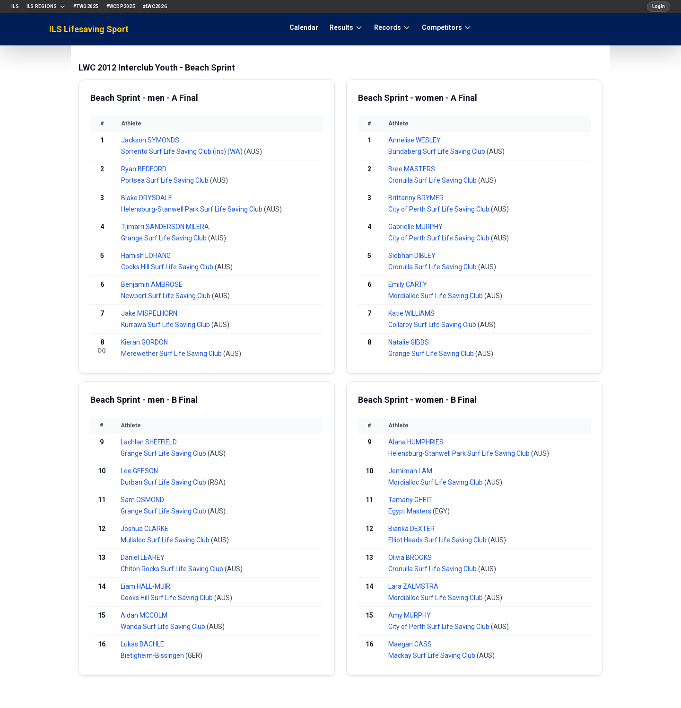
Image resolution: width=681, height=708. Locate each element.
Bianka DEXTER (411, 528)
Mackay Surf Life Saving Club (432, 655)
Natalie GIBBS (408, 342)
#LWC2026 (155, 6)
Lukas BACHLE (142, 644)
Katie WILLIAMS (411, 313)
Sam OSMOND (142, 500)
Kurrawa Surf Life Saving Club (166, 324)
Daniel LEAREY (143, 557)
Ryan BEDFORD (143, 169)
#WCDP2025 (120, 6)
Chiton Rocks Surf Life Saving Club (173, 569)
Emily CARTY (407, 284)
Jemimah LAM (410, 471)
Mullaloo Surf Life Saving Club (166, 540)
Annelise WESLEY (414, 140)
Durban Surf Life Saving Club (164, 482)
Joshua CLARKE (144, 528)
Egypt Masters (410, 511)
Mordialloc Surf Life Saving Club (436, 296)
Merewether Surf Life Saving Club (172, 353)
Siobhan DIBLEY (412, 255)
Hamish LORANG (146, 255)
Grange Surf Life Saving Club (164, 238)
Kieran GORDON (144, 342)
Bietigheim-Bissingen (153, 655)
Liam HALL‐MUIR (145, 586)
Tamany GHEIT (410, 500)
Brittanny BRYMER (416, 198)
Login (658, 6)
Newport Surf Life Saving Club (166, 296)
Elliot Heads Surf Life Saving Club (438, 540)
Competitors (446, 27)
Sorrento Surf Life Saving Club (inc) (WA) (182, 151)
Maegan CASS (410, 644)
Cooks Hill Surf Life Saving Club (168, 267)
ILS (15, 6)
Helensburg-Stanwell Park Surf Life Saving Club (192, 209)
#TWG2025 (86, 6)
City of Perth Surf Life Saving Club (439, 209)
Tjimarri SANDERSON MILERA (165, 226)
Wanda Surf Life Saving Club (164, 626)
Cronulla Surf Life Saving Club (433, 180)
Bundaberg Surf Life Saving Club (437, 151)
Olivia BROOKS (410, 557)
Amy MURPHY (409, 615)
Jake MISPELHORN (149, 313)
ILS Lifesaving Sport (89, 29)
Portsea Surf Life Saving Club (165, 180)
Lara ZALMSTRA (413, 586)
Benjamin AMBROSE (152, 284)
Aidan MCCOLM (144, 615)
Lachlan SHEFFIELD (149, 442)
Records (392, 27)
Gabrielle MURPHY (415, 226)
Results (346, 27)
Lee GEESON (139, 471)
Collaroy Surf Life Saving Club (433, 324)
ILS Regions (46, 6)
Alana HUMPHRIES (416, 442)
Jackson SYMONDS (150, 140)
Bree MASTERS (411, 169)
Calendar (303, 27)
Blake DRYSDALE (146, 198)
